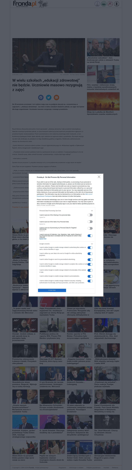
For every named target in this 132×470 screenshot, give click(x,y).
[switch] (90, 215)
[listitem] (66, 211)
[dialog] (66, 235)
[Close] (99, 177)
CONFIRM (52, 290)
